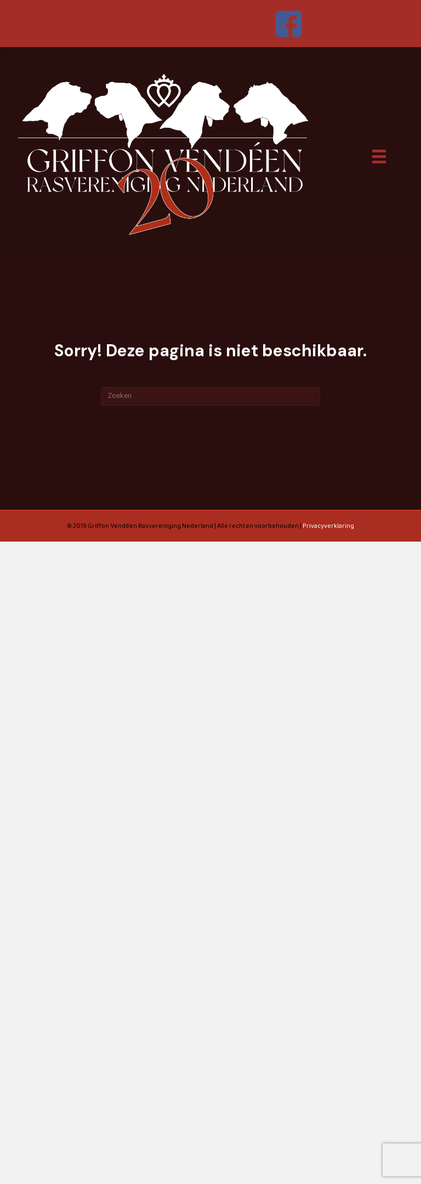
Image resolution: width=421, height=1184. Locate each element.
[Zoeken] (210, 396)
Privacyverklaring (328, 526)
